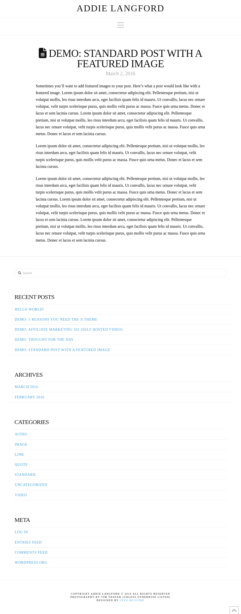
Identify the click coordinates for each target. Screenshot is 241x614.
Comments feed (31, 552)
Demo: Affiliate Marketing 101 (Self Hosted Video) (69, 329)
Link (19, 454)
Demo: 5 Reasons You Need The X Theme (56, 319)
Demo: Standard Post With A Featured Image (62, 350)
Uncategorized (31, 485)
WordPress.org (31, 562)
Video (21, 495)
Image (21, 444)
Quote (21, 465)
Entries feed (28, 542)
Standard (25, 475)
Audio (21, 434)
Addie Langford (120, 8)
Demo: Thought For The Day (44, 339)
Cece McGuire (132, 600)
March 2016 (26, 387)
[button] (120, 25)
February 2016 (29, 397)
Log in (21, 532)
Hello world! (29, 309)
